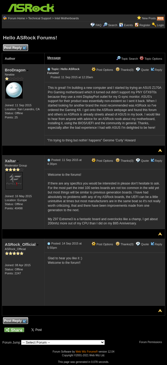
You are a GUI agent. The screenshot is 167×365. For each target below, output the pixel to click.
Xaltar (12, 161)
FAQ (99, 25)
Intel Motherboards (67, 18)
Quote (145, 69)
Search (112, 25)
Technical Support (39, 18)
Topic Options (151, 58)
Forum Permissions (152, 342)
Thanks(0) (124, 69)
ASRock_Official (22, 244)
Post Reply (15, 48)
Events (126, 25)
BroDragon (16, 70)
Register (145, 25)
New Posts (149, 18)
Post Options (102, 69)
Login (160, 25)
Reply (158, 69)
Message (54, 58)
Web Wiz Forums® (87, 351)
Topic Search (127, 58)
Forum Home (16, 18)
